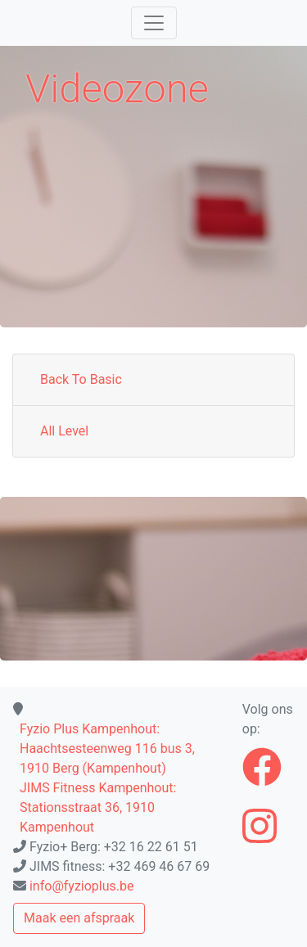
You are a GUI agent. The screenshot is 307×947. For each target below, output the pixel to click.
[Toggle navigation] (154, 23)
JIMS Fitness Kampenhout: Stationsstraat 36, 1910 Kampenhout (98, 807)
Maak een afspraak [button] (79, 918)
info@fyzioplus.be (81, 886)
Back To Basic (81, 379)
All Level (64, 431)
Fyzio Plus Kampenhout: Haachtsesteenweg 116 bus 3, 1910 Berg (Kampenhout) (107, 748)
